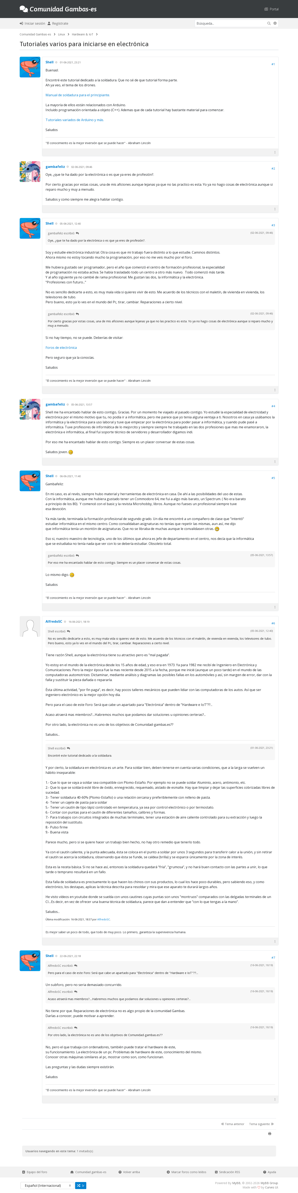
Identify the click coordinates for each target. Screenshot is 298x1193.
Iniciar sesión (32, 23)
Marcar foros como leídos (186, 1172)
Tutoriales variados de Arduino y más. (75, 120)
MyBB (236, 1183)
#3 (273, 225)
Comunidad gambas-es (88, 1172)
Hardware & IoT (82, 34)
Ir (80, 1185)
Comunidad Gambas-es (35, 34)
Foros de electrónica (61, 347)
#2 (273, 168)
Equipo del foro (34, 1172)
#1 (273, 64)
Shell (50, 62)
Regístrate (58, 23)
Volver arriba (129, 1172)
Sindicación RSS (227, 1172)
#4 (273, 406)
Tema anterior (232, 1124)
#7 (273, 957)
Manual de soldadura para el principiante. (78, 95)
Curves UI (271, 1187)
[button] (275, 152)
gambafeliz (55, 166)
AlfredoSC (54, 621)
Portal (271, 9)
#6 (273, 623)
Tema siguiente (261, 1124)
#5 (273, 478)
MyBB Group (269, 1183)
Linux (61, 34)
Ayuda (269, 1172)
